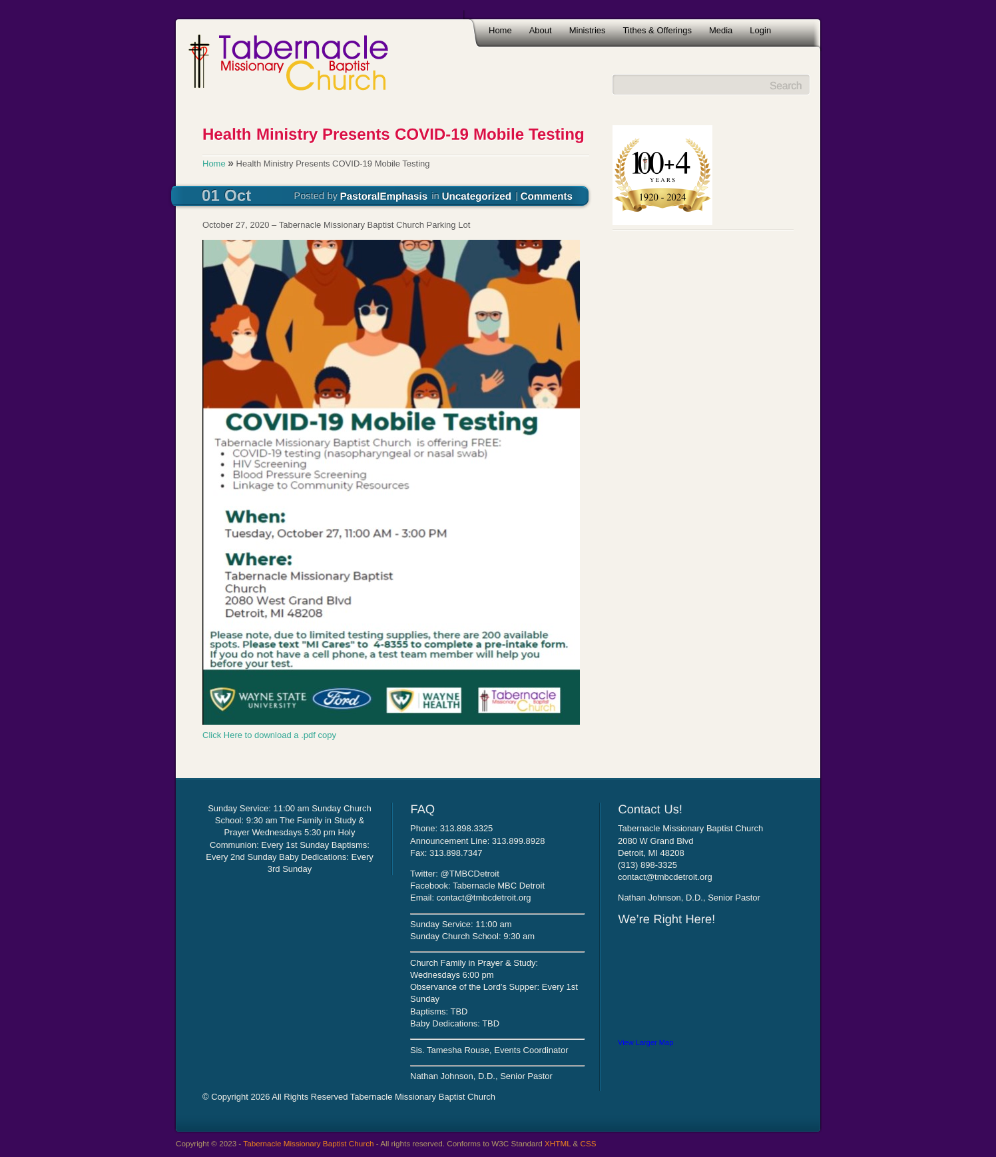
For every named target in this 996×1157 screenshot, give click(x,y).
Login (760, 30)
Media (720, 30)
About (540, 30)
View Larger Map (645, 1042)
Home (500, 30)
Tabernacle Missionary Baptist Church (308, 1143)
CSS (589, 1143)
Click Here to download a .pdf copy (269, 735)
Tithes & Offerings (657, 30)
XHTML (558, 1143)
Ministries (587, 30)
